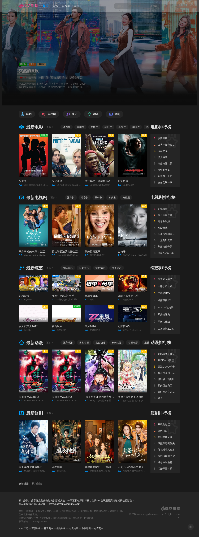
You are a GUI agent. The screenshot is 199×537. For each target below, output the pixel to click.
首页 (46, 6)
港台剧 (84, 197)
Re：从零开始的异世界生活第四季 (104, 396)
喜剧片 (80, 127)
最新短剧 (31, 413)
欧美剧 (112, 197)
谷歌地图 (86, 528)
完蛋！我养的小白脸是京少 (133, 467)
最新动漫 (31, 342)
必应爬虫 (98, 528)
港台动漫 (100, 342)
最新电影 (31, 127)
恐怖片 (122, 127)
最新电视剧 (33, 197)
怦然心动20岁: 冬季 (63, 295)
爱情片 (94, 127)
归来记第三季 (92, 251)
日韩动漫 (84, 342)
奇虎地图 (73, 528)
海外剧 (126, 197)
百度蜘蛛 (36, 528)
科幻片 (108, 127)
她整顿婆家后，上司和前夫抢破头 (104, 467)
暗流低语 (123, 181)
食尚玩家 (57, 326)
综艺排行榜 (160, 267)
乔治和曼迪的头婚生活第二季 (69, 251)
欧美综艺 (117, 268)
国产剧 (70, 197)
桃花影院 (37, 483)
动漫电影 (133, 342)
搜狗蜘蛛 (61, 528)
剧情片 (136, 127)
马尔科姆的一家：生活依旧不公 (37, 251)
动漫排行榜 (160, 342)
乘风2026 (90, 326)
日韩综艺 (84, 268)
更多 (50, 127)
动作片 (66, 127)
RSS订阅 (23, 528)
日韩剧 (98, 197)
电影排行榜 (160, 127)
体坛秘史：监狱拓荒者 (98, 181)
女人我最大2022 (28, 326)
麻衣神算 (57, 467)
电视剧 (66, 6)
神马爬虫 (48, 528)
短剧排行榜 (160, 413)
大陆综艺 (68, 268)
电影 (55, 6)
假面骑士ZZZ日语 (29, 396)
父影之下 (24, 181)
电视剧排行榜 (162, 197)
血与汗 (122, 251)
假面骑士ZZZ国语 (62, 396)
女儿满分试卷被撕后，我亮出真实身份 (41, 467)
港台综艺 (100, 268)
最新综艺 (31, 268)
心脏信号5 (123, 326)
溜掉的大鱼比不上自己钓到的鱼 (136, 396)
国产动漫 (68, 342)
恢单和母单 (91, 295)
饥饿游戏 (24, 295)
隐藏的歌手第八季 (128, 295)
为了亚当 (57, 181)
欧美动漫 (117, 342)
